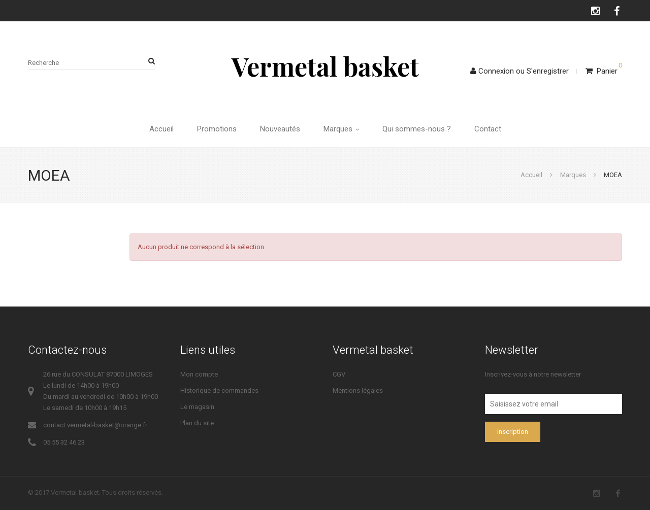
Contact (487, 128)
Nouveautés (280, 128)
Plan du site (197, 423)
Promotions (217, 128)
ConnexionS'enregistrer (519, 71)
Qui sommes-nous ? (416, 128)
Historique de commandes (219, 390)
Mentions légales (358, 390)
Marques (341, 128)
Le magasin (197, 407)
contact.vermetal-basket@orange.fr (95, 425)
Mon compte (199, 374)
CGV (339, 374)
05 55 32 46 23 (64, 442)
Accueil (161, 128)
